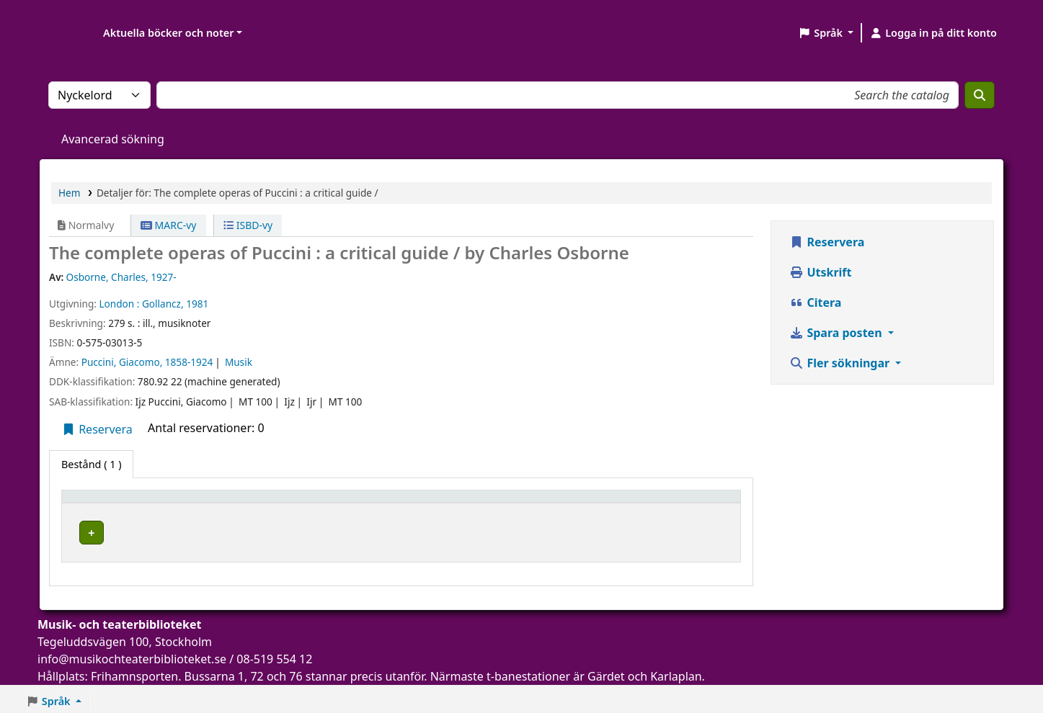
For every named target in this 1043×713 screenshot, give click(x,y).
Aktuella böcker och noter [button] (168, 33)
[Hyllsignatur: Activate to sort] (557, 503)
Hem (69, 192)
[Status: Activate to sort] (688, 503)
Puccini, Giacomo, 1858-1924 (147, 362)
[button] (825, 33)
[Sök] (979, 95)
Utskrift (820, 272)
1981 (197, 303)
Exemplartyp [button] (100, 503)
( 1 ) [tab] (91, 464)
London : (119, 303)
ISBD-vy (247, 225)
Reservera (97, 429)
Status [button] (658, 503)
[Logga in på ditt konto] (933, 33)
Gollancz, (163, 303)
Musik (238, 362)
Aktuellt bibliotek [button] (273, 503)
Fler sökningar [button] (840, 363)
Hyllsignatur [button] (516, 503)
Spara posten (836, 333)
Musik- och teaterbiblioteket (296, 530)
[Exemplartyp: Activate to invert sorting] (142, 503)
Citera (815, 302)
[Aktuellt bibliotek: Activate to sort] (350, 503)
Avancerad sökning (112, 139)
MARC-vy (169, 225)
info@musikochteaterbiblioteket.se (131, 655)
